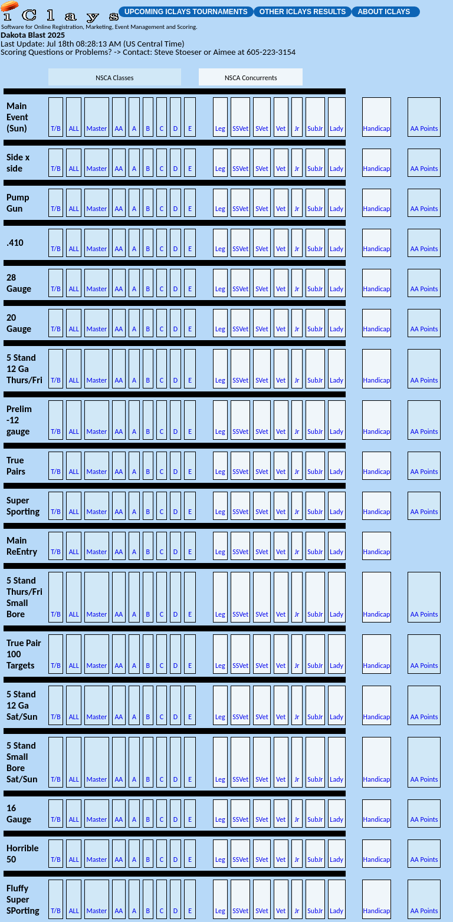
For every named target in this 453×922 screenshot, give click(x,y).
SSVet (240, 128)
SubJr (315, 128)
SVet (261, 128)
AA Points (424, 128)
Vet (280, 128)
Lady (336, 128)
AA (118, 128)
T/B (55, 128)
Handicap (376, 128)
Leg (220, 128)
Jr (296, 128)
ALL (74, 128)
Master (97, 128)
